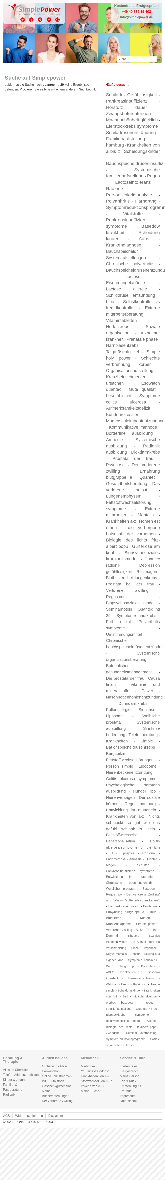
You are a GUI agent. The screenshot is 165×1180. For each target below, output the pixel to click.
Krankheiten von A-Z (95, 1076)
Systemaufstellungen (126, 257)
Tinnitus (135, 953)
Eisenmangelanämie (125, 282)
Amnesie (114, 439)
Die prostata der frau (125, 678)
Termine (31, 67)
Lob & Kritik (128, 1081)
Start (14, 67)
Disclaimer (55, 1115)
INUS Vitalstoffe (53, 1081)
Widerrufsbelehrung (29, 1115)
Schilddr (114, 94)
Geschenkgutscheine (56, 1086)
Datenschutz (128, 1101)
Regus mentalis (116, 953)
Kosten (145, 918)
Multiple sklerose (145, 996)
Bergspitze (115, 753)
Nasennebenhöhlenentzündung (134, 697)
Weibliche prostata (120, 888)
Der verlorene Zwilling (57, 1101)
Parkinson (139, 984)
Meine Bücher (91, 1091)
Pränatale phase (142, 339)
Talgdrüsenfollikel (122, 351)
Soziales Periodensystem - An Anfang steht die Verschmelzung (133, 941)
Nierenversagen (120, 797)
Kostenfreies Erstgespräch (129, 1069)
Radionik (115, 188)
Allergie (152, 1020)
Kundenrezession (122, 414)
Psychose (115, 464)
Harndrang (146, 201)
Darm (109, 966)
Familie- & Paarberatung (12, 1087)
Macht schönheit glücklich (132, 119)
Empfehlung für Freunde (130, 1088)
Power (147, 690)
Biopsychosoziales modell (130, 602)
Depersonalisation (120, 841)
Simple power (146, 924)
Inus (153, 912)
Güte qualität (142, 389)
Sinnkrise (147, 709)
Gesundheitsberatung (126, 483)
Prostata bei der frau (130, 584)
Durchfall (112, 935)
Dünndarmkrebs (132, 703)
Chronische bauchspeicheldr (129, 882)
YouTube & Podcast (95, 1071)
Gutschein (98, 67)
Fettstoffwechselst (121, 835)
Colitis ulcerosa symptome (131, 778)
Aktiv (139, 930)
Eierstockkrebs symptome (132, 126)
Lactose (132, 276)
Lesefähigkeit (118, 395)
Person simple (119, 766)
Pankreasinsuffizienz (127, 101)
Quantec (147, 477)
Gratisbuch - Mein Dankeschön (54, 1069)
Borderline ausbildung (129, 433)
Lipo (110, 301)
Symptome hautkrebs (136, 615)
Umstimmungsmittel (124, 634)
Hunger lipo (144, 791)
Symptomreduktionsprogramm (126, 1039)
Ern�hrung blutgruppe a (125, 912)
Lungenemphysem (124, 496)
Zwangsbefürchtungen (128, 113)
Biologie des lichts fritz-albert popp (131, 1027)
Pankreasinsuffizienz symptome (130, 871)
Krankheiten (117, 741)
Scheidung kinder (129, 990)
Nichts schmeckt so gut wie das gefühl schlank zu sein (133, 822)
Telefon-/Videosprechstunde (19, 1074)
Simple (146, 741)
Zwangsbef (113, 1032)
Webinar (111, 984)
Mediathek (88, 1066)
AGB (6, 1115)
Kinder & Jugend (14, 1079)
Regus (153, 175)
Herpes (129, 1045)
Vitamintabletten (121, 320)
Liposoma (115, 716)
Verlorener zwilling (127, 590)
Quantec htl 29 (146, 1008)
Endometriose (116, 859)
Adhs (144, 238)
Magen (111, 865)
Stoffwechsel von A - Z (96, 1081)
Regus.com (116, 596)
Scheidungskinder (142, 151)
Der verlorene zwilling (123, 906)
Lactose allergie (126, 288)
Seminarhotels (119, 609)
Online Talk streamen (57, 1076)
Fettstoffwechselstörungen (130, 759)
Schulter (143, 865)
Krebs (125, 984)
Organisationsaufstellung (129, 370)
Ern (157, 847)
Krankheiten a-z (121, 521)
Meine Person (129, 1076)
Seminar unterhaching (141, 1032)
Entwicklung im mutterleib (131, 810)
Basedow (148, 888)
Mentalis (146, 514)
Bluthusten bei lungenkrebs (131, 577)
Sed (125, 996)
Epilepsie (128, 853)
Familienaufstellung (118, 1008)
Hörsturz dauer (126, 107)
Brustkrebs (113, 918)
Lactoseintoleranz (133, 182)
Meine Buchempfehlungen (55, 1093)
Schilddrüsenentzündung (131, 132)
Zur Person (54, 67)
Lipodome (147, 766)
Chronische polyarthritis (130, 263)
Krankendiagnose (123, 244)
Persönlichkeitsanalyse (129, 194)
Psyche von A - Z (93, 1086)
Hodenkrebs (117, 326)
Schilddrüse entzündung (130, 295)
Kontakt (76, 67)
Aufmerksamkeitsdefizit (128, 408)
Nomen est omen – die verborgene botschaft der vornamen (133, 527)
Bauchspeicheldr (122, 251)
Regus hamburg (140, 803)
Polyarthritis (118, 201)
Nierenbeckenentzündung (129, 772)
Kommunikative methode (133, 427)
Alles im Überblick (15, 1070)
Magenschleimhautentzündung (135, 420)
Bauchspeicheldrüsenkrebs (130, 747)
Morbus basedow (119, 1002)
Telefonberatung (143, 734)
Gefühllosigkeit (142, 94)
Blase (135, 948)
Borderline (150, 906)
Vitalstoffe (133, 213)
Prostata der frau (132, 458)
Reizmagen (146, 571)
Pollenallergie (118, 709)
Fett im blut (118, 621)
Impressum (127, 1096)
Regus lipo (114, 894)
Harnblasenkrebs (122, 345)
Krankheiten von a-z (125, 816)
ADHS (110, 972)
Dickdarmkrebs (145, 452)
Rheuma (133, 935)
